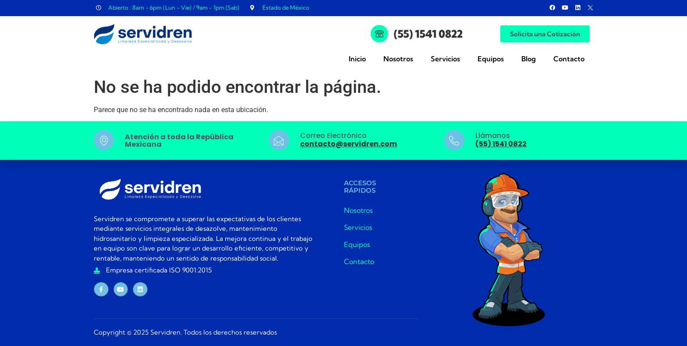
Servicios (445, 58)
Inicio (357, 58)
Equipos (491, 58)
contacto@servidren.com (348, 144)
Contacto (568, 58)
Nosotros (398, 58)
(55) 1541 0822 (428, 33)
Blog (528, 58)
